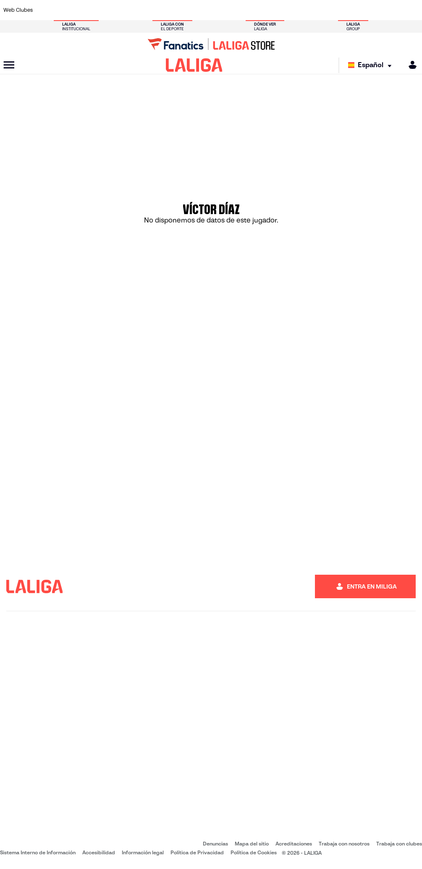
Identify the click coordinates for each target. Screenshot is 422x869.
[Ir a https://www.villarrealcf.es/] (412, 10)
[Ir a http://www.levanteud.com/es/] (200, 10)
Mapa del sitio (252, 843)
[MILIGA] (410, 65)
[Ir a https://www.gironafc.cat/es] (181, 10)
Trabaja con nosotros (344, 843)
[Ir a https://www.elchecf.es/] (123, 10)
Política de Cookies (254, 852)
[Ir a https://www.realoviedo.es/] (335, 10)
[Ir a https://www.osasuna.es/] (84, 10)
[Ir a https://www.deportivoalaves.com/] (103, 10)
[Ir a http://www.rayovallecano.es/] (219, 10)
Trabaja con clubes (399, 843)
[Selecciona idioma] (371, 65)
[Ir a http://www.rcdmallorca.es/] (277, 10)
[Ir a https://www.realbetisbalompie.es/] (296, 10)
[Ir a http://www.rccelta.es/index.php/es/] (238, 10)
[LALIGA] (194, 65)
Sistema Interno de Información (38, 852)
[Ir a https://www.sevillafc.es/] (373, 10)
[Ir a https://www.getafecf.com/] (161, 10)
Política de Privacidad (197, 852)
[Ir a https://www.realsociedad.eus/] (354, 10)
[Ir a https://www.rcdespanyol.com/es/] (258, 10)
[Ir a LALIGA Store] (211, 44)
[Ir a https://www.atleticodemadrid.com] (65, 10)
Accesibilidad (98, 852)
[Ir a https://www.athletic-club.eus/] (45, 10)
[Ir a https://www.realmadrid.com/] (315, 10)
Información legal (143, 852)
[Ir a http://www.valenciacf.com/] (393, 10)
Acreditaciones (293, 843)
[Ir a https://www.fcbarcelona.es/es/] (142, 10)
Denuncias (215, 843)
